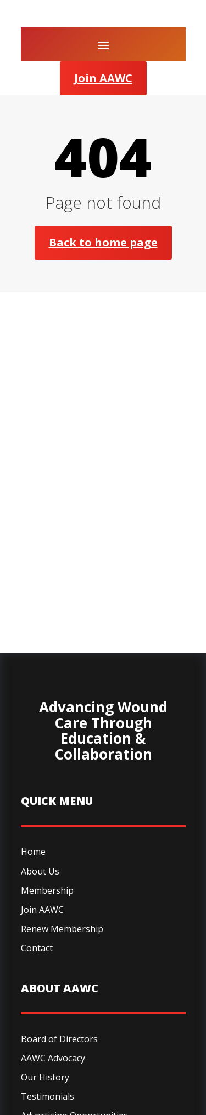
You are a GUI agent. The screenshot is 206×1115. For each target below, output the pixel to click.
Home (33, 852)
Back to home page (103, 242)
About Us (40, 871)
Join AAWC (103, 78)
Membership (47, 890)
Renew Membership (62, 929)
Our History (45, 1077)
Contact (37, 948)
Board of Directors (59, 1039)
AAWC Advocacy (53, 1058)
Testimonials (47, 1096)
